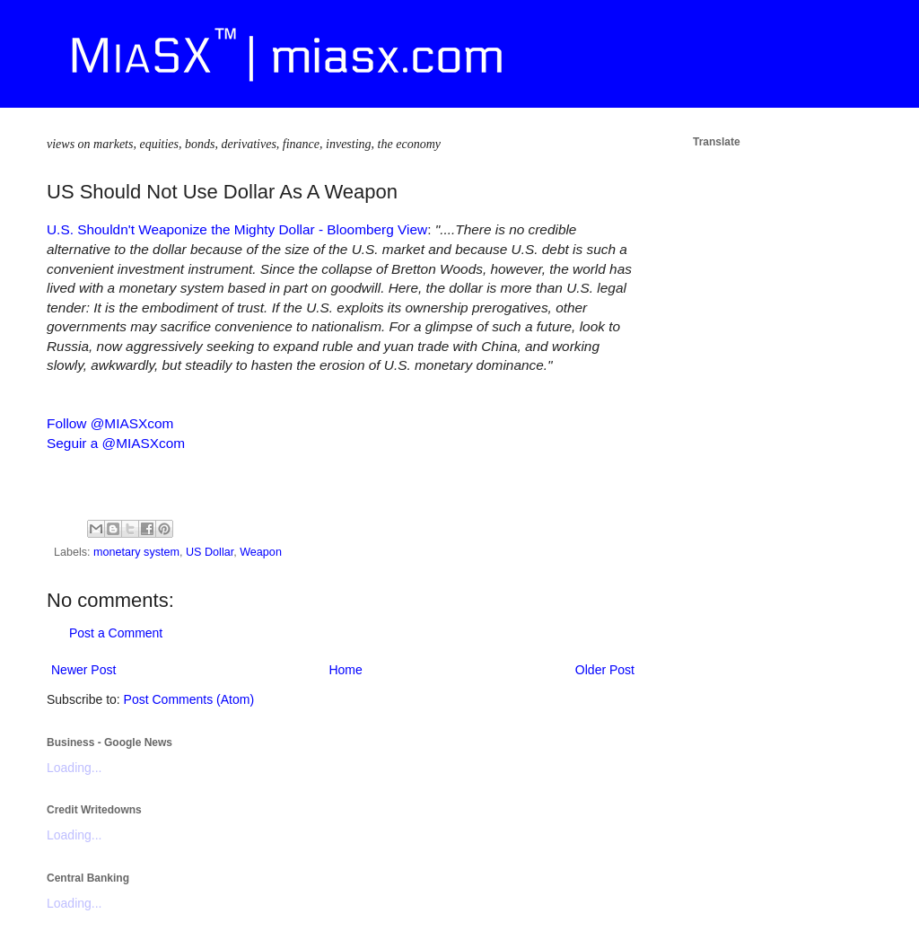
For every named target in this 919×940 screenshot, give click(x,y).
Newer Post (83, 670)
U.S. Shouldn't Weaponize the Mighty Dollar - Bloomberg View (237, 229)
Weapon (261, 552)
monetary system (136, 552)
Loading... (74, 767)
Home (345, 670)
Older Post (605, 670)
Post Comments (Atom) (189, 699)
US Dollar (209, 552)
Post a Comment (115, 633)
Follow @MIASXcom (110, 423)
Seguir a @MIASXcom (116, 443)
